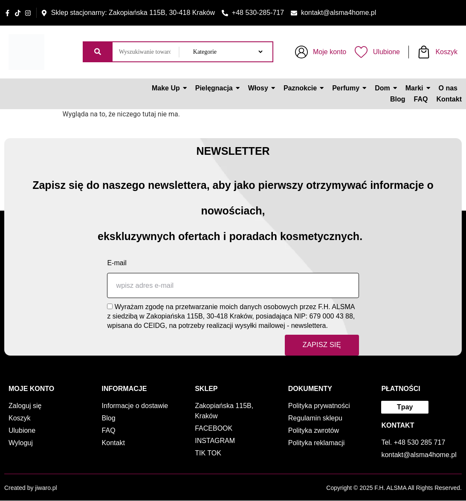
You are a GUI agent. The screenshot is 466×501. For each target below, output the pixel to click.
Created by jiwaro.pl (30, 488)
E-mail (116, 262)
